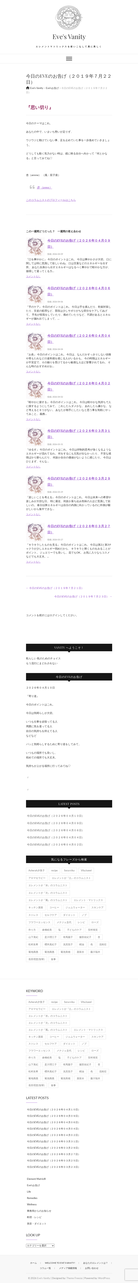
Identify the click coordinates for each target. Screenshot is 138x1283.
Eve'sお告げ (33, 1185)
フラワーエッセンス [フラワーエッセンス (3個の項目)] (39, 922)
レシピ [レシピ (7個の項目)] (81, 922)
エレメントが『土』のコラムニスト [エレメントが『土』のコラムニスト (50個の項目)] (71, 877)
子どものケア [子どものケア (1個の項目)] (74, 929)
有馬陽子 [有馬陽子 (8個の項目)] (68, 937)
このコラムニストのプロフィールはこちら (51, 200)
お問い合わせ (91, 1268)
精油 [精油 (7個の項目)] (81, 944)
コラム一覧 (45, 1268)
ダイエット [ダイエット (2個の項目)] (69, 914)
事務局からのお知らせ (39, 1210)
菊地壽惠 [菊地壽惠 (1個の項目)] (33, 951)
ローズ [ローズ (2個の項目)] (95, 922)
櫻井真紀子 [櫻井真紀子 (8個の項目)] (51, 944)
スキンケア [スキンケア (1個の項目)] (97, 907)
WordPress (104, 1278)
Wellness (32, 1204)
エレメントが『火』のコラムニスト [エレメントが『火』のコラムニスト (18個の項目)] (47, 892)
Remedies (32, 1198)
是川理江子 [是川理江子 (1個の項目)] (51, 937)
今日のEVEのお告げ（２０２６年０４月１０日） (55, 815)
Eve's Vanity (69, 36)
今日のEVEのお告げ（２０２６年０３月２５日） (53, 1160)
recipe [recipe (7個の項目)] (54, 870)
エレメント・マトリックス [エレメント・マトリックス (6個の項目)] (88, 900)
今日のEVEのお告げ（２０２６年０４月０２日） (55, 844)
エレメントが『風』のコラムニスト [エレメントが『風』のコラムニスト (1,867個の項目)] (47, 900)
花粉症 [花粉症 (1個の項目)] (103, 944)
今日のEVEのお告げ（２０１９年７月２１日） (55, 588)
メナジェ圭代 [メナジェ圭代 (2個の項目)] (64, 922)
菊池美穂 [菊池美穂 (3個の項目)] (65, 951)
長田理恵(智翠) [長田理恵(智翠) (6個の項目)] (36, 959)
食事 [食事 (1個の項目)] (53, 959)
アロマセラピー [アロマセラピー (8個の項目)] (37, 877)
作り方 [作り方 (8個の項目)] (32, 929)
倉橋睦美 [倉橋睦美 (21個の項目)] (47, 929)
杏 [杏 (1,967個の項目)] (99, 937)
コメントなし (33, 276)
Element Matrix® (36, 1178)
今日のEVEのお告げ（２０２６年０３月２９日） (53, 1147)
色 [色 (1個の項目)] (91, 944)
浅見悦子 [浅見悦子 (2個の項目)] (68, 944)
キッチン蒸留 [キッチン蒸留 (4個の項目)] (35, 907)
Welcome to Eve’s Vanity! (60, 1262)
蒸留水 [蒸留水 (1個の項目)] (80, 951)
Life (29, 1191)
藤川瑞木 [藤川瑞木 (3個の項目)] (95, 951)
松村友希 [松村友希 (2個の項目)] (33, 944)
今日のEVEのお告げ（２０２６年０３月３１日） (53, 1141)
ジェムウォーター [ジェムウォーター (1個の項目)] (75, 907)
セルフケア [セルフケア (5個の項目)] (51, 914)
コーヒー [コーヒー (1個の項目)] (54, 907)
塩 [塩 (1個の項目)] (59, 929)
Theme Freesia (74, 1278)
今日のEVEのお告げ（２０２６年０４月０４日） (55, 837)
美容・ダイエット (36, 1223)
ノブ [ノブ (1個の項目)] (84, 914)
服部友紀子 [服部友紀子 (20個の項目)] (85, 937)
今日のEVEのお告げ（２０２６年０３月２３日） (53, 1166)
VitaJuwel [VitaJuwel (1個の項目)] (86, 870)
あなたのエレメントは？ (95, 1262)
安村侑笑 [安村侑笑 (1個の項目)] (93, 929)
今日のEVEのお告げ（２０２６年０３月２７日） (53, 1154)
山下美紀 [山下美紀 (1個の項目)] (33, 937)
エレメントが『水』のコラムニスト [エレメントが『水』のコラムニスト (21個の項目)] (47, 885)
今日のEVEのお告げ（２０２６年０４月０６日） (55, 830)
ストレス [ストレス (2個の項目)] (33, 914)
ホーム (33, 1262)
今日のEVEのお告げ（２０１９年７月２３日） (83, 596)
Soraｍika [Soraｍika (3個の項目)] (69, 870)
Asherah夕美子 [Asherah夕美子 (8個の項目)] (36, 870)
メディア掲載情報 (68, 1268)
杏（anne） (44, 187)
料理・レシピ (34, 1217)
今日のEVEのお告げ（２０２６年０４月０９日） (55, 823)
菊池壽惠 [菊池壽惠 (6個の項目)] (49, 951)
